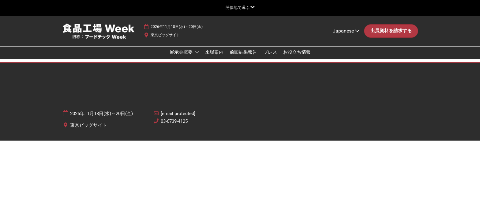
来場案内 (214, 58)
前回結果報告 (243, 58)
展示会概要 (182, 58)
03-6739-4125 (174, 127)
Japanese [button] (346, 37)
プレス (270, 58)
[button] (391, 37)
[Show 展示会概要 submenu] (197, 58)
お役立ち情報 (297, 58)
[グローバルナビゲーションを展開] (240, 7)
